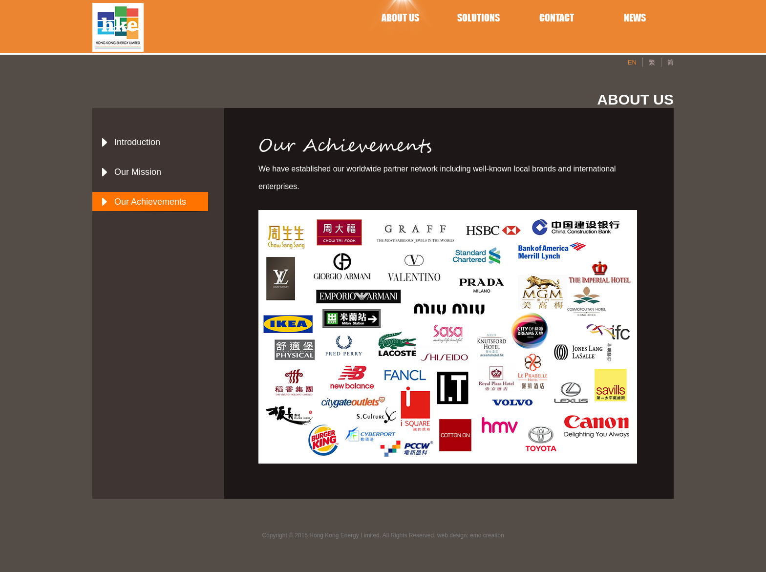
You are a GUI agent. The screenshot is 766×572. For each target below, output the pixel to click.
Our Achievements (150, 202)
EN (632, 62)
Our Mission (137, 172)
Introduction (137, 142)
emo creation (487, 535)
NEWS (635, 17)
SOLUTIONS (478, 17)
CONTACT (556, 17)
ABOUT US (400, 17)
